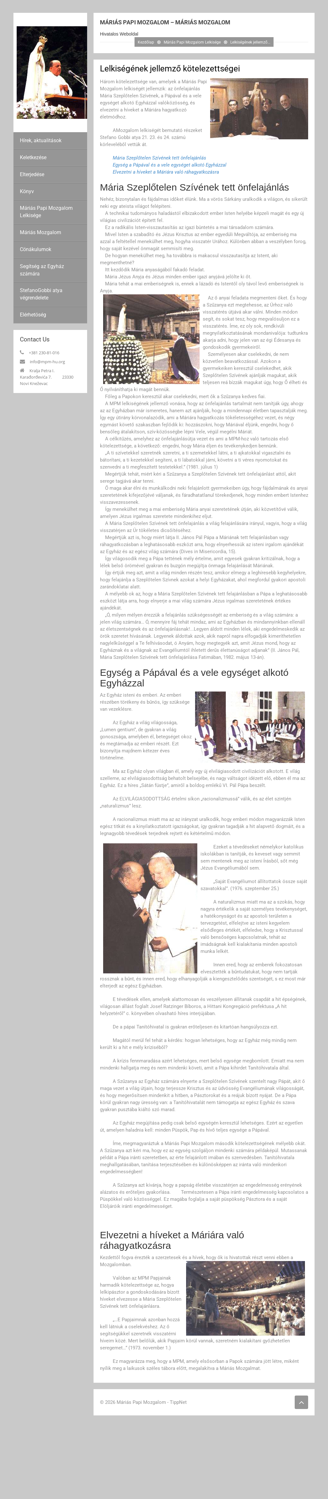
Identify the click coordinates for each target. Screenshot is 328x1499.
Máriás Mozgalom (40, 232)
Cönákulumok (35, 249)
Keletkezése (33, 157)
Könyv (27, 191)
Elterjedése (32, 174)
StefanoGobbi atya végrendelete (41, 294)
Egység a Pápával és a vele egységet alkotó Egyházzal (169, 165)
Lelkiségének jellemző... (250, 42)
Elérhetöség (33, 315)
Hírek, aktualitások (41, 140)
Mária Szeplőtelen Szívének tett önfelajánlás (159, 158)
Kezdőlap (146, 42)
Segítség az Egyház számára (42, 270)
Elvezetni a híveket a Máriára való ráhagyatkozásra (166, 172)
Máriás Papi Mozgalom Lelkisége (46, 211)
